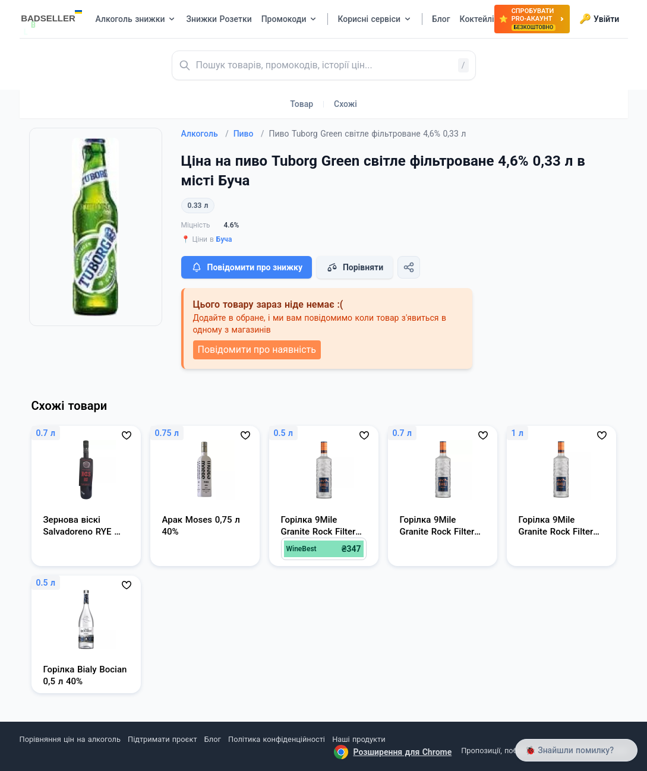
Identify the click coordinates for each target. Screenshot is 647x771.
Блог (212, 739)
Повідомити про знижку (246, 267)
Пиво (248, 133)
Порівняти (354, 267)
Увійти (599, 19)
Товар (301, 104)
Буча (224, 239)
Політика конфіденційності (276, 739)
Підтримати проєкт (162, 739)
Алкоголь (205, 133)
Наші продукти (358, 739)
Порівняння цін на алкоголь (70, 739)
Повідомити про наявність (257, 349)
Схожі (345, 104)
